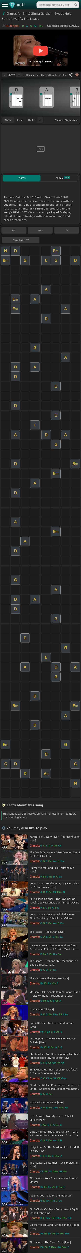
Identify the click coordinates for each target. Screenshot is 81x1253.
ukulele (32, 120)
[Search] (76, 4)
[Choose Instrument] (40, 120)
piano (20, 120)
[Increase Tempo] (19, 75)
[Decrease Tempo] (4, 75)
